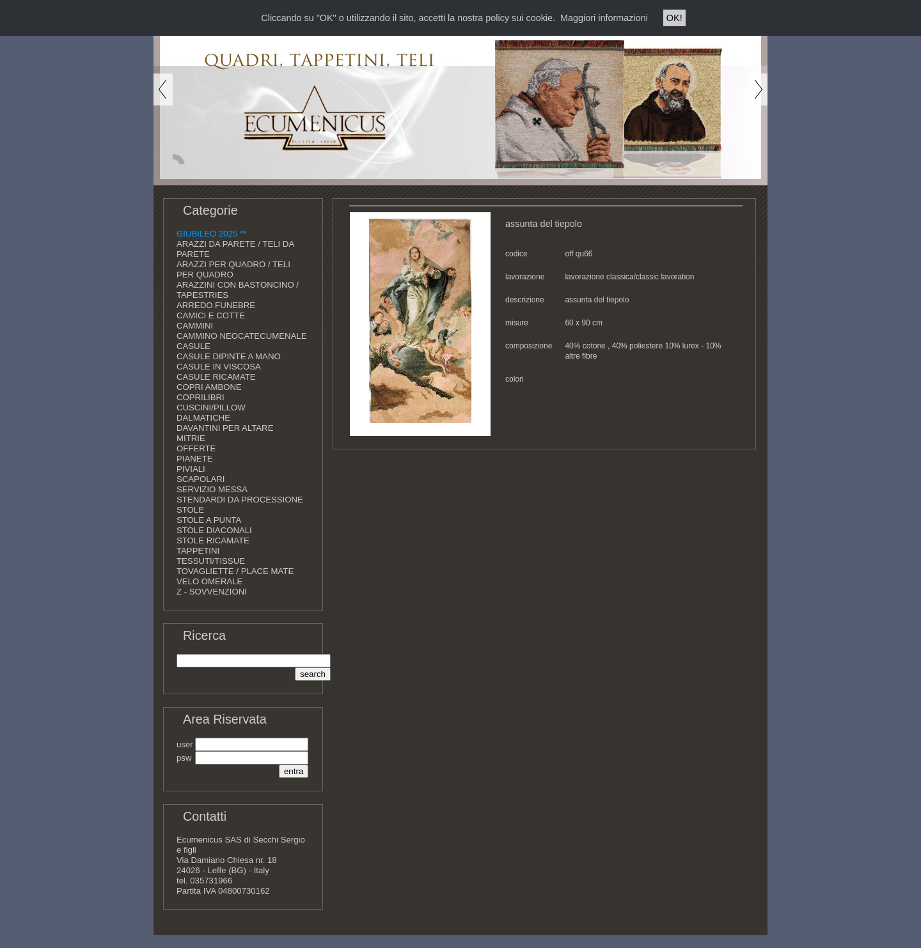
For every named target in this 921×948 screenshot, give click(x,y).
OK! (674, 18)
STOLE (190, 510)
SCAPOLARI (201, 479)
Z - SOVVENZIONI (212, 591)
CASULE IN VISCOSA (219, 366)
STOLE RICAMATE (213, 540)
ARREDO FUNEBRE (216, 305)
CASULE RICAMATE (216, 377)
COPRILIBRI (200, 397)
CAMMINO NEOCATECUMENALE (241, 336)
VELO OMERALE (209, 581)
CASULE (193, 346)
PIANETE (194, 458)
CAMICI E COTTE (211, 315)
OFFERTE (196, 448)
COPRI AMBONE (209, 387)
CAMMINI (195, 325)
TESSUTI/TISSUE (211, 561)
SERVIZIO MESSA (212, 489)
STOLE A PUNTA (209, 520)
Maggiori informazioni (604, 18)
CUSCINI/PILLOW (211, 407)
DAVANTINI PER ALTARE (225, 428)
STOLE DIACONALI (214, 530)
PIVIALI (191, 469)
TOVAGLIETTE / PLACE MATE (235, 571)
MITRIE (191, 438)
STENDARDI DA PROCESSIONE (240, 499)
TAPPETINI (198, 551)
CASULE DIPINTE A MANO (229, 356)
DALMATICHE (203, 418)
